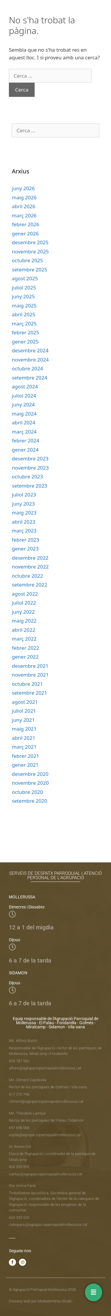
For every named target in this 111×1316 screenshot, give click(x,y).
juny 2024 (23, 404)
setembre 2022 (29, 584)
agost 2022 (25, 593)
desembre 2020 (30, 774)
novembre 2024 (30, 359)
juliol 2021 (24, 710)
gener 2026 (25, 233)
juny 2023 (23, 503)
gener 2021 (25, 764)
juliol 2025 (24, 287)
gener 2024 (25, 449)
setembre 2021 (29, 692)
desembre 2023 (30, 458)
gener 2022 (25, 656)
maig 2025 (24, 305)
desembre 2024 (30, 350)
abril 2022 (23, 629)
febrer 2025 (25, 332)
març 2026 (24, 215)
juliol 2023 (24, 494)
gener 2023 (25, 548)
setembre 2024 (29, 377)
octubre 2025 (27, 260)
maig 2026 (24, 197)
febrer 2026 (25, 224)
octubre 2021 (27, 683)
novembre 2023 (30, 467)
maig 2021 (24, 728)
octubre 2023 (27, 476)
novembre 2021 (30, 674)
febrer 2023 (25, 539)
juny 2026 (23, 188)
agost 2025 (25, 278)
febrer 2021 (25, 756)
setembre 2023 (29, 485)
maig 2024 (24, 413)
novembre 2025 (30, 251)
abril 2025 (23, 314)
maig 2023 (24, 512)
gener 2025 (25, 341)
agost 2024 (25, 386)
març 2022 (24, 638)
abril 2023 (23, 521)
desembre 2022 (30, 557)
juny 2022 (23, 611)
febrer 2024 (25, 440)
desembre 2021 (30, 665)
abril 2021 (23, 737)
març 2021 (24, 746)
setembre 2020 (29, 800)
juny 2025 (23, 296)
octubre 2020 (27, 792)
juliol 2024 (24, 395)
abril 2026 (23, 206)
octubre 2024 (27, 368)
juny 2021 (23, 719)
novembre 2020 (30, 782)
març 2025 (24, 323)
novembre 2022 (30, 566)
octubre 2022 (27, 575)
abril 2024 (23, 422)
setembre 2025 (29, 269)
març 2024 (24, 431)
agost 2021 (25, 701)
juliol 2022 (24, 602)
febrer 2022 (25, 647)
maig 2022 (24, 620)
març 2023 (24, 530)
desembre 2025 (30, 242)
